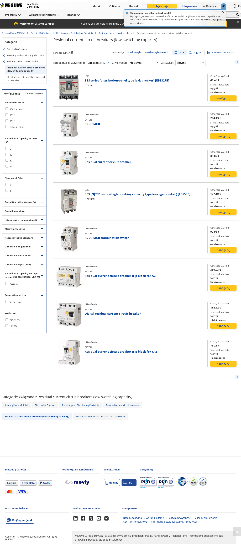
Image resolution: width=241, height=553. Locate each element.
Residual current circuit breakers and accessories (26, 78)
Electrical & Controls (41, 33)
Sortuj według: (119, 62)
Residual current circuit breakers (115, 33)
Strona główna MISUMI (13, 33)
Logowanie (188, 6)
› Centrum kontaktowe (134, 521)
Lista (181, 52)
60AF (12, 121)
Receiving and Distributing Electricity (74, 33)
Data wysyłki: (167, 62)
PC (127, 483)
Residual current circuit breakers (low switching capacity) (26, 69)
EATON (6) (15, 320)
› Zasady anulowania (205, 517)
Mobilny (112, 483)
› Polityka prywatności (178, 517)
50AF (12, 115)
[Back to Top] (237, 531)
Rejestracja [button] (161, 6)
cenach (164, 52)
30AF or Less (16, 109)
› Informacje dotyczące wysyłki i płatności (173, 521)
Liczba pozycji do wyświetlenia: (69, 62)
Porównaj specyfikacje (223, 52)
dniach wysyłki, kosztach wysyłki (143, 52)
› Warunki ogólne (154, 517)
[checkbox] (24, 109)
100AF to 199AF (17, 127)
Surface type (16, 302)
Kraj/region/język (22, 520)
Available (14, 283)
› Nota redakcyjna (132, 517)
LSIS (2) (13, 326)
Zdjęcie (197, 52)
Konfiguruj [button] (223, 98)
